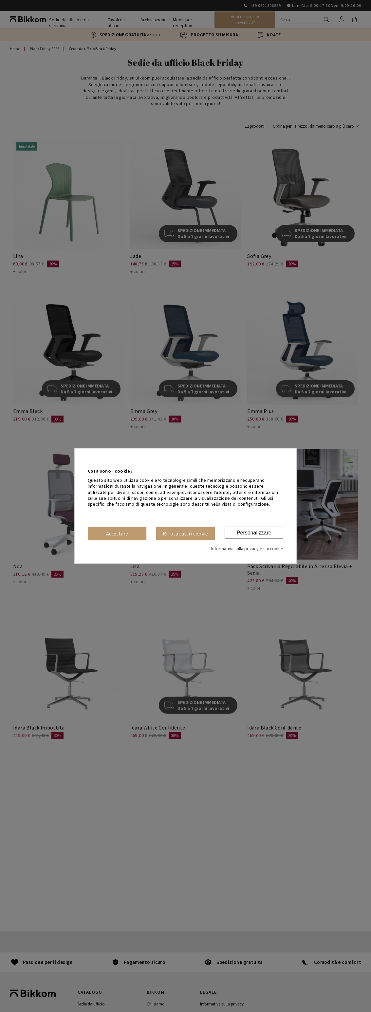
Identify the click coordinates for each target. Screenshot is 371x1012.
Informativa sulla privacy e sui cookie (247, 549)
